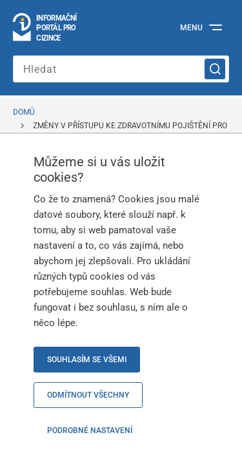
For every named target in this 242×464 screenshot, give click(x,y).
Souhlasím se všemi (86, 359)
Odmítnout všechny (88, 395)
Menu (191, 27)
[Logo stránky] (45, 28)
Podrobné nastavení (89, 430)
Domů (24, 112)
